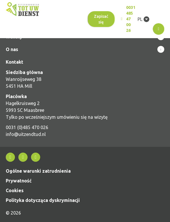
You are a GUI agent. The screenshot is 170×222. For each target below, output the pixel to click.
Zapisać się (101, 19)
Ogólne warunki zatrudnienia (38, 171)
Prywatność (19, 180)
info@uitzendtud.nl (26, 134)
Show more (85, 49)
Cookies (15, 190)
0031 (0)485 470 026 (27, 127)
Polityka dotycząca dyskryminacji (43, 200)
